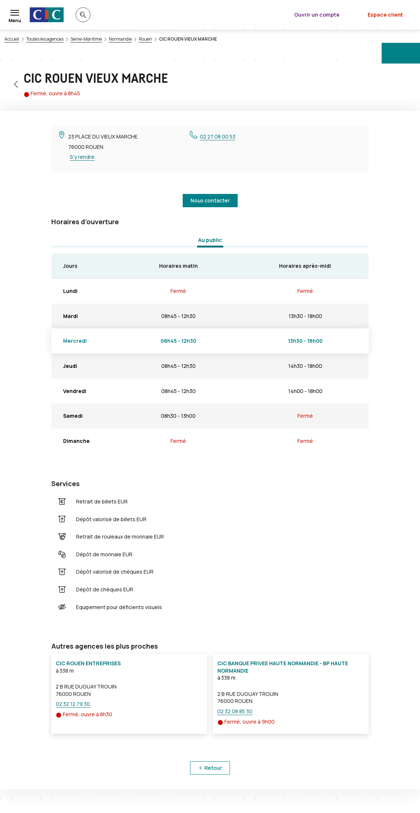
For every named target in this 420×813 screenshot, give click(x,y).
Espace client (385, 14)
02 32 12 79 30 (73, 703)
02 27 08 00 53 (217, 136)
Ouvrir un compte (317, 14)
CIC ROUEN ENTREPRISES (88, 663)
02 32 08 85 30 (234, 711)
